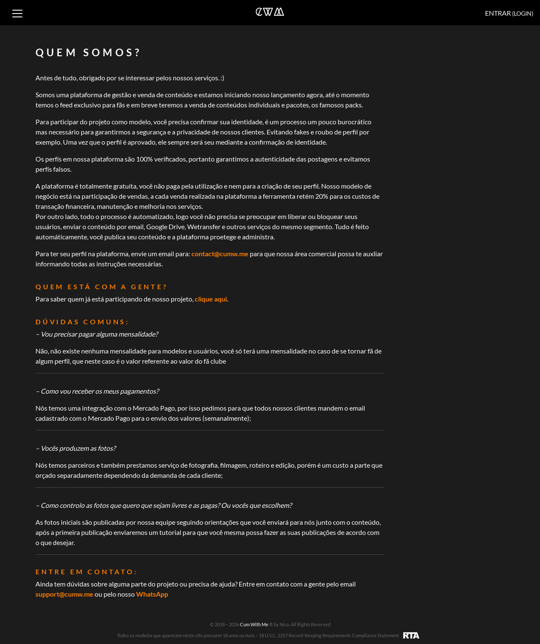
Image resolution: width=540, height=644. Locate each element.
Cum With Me (254, 624)
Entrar (509, 13)
